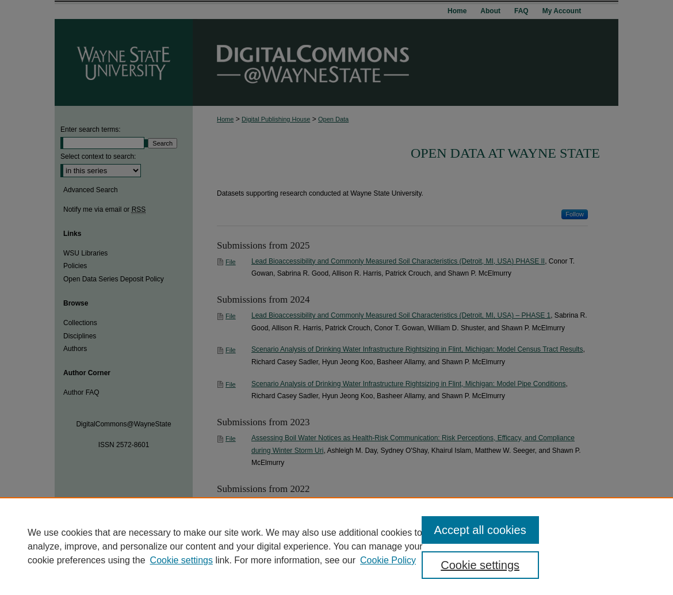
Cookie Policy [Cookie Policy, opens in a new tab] (388, 560)
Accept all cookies (480, 530)
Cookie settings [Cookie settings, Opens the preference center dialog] (480, 565)
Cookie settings (181, 560)
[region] (336, 546)
